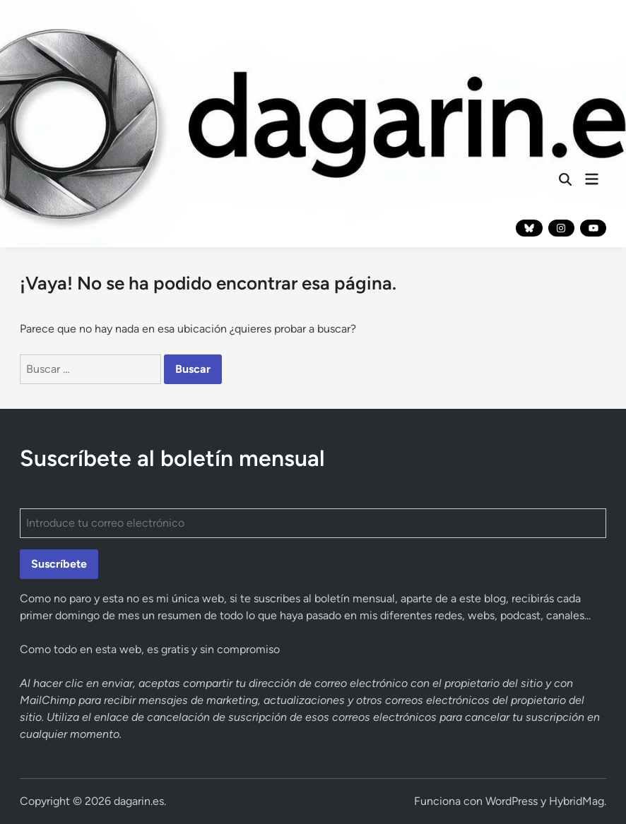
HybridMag (576, 801)
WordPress (511, 801)
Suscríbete (59, 564)
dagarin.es (139, 801)
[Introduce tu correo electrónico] (313, 523)
